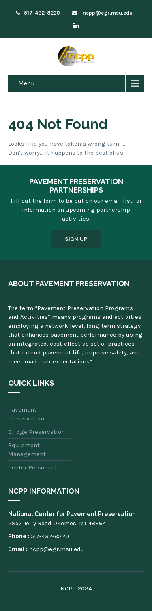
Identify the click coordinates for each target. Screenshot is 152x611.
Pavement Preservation (26, 414)
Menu (26, 83)
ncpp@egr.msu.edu (102, 13)
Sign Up (76, 238)
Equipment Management (27, 449)
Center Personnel (32, 467)
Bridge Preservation (36, 431)
